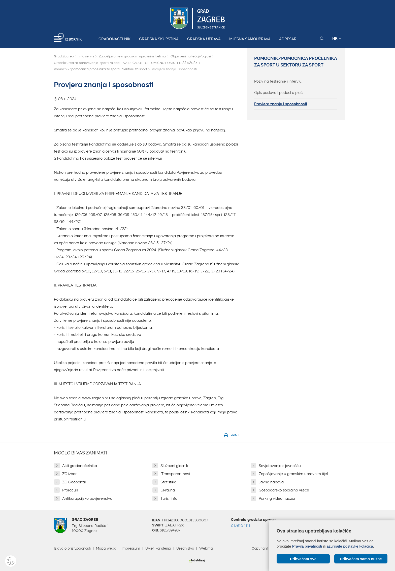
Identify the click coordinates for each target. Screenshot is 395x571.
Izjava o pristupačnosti (72, 548)
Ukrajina (167, 490)
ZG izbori (69, 474)
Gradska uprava (204, 39)
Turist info (168, 498)
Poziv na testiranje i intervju (278, 81)
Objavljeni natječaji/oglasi (191, 56)
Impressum (131, 548)
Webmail (206, 548)
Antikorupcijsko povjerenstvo (87, 498)
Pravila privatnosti (307, 546)
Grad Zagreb (64, 56)
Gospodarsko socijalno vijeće (284, 490)
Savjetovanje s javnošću (280, 465)
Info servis (86, 56)
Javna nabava (271, 482)
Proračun (70, 490)
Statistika (168, 482)
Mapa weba (106, 548)
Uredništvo (185, 548)
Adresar (288, 39)
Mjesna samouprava (250, 39)
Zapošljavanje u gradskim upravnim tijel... (294, 474)
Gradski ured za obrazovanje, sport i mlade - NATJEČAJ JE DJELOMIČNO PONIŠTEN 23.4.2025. (126, 63)
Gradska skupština (159, 39)
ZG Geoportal (74, 482)
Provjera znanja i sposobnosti (280, 104)
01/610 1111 (240, 526)
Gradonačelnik (114, 39)
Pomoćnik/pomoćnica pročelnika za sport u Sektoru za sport (100, 69)
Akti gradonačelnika (79, 465)
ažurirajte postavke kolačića (349, 546)
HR (336, 38)
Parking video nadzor (277, 498)
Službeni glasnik (174, 465)
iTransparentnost (175, 474)
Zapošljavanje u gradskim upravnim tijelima (132, 56)
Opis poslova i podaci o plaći (278, 92)
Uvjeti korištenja (158, 548)
